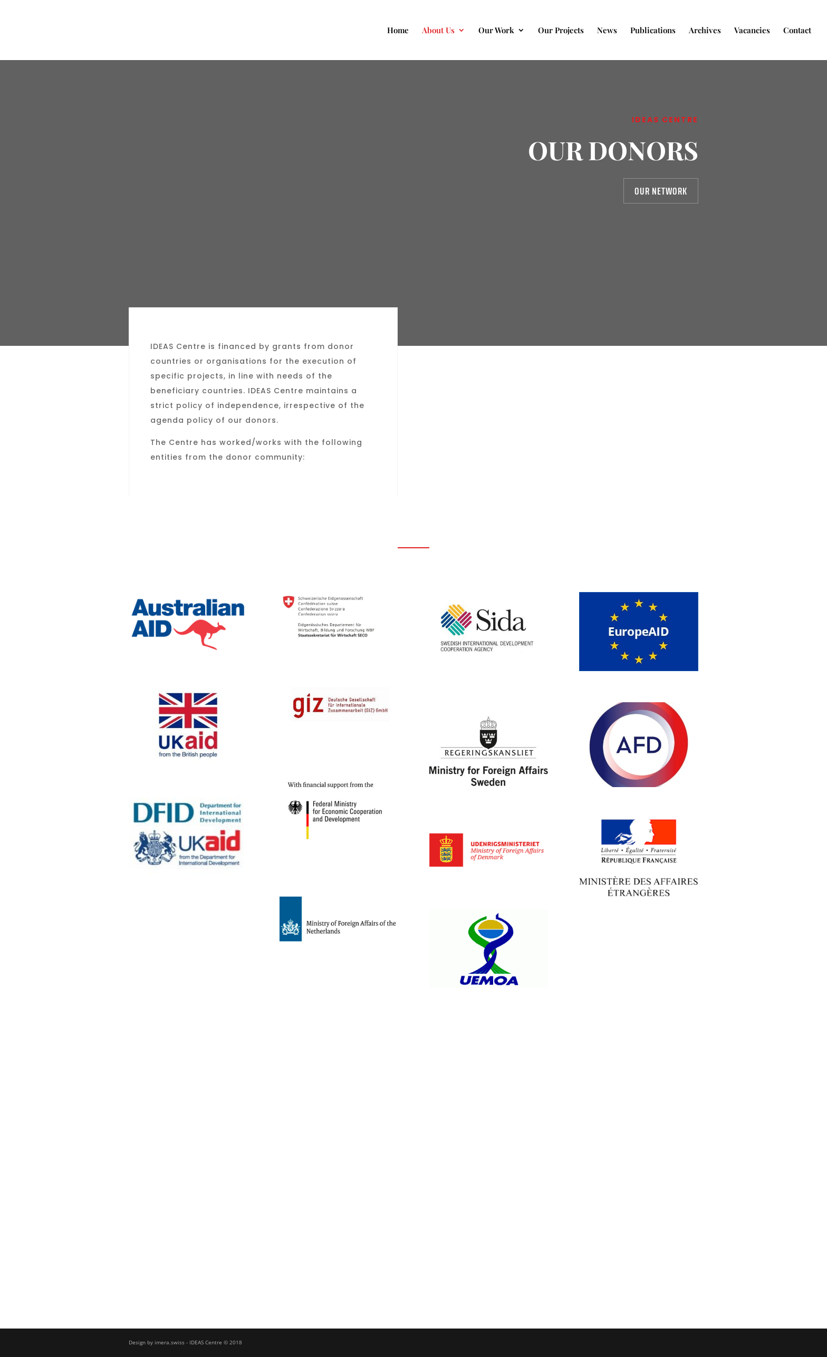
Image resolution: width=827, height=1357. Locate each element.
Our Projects (561, 30)
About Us (438, 30)
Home (398, 30)
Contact (797, 30)
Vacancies (752, 30)
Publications (653, 30)
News (607, 30)
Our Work (496, 30)
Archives (705, 30)
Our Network (660, 190)
